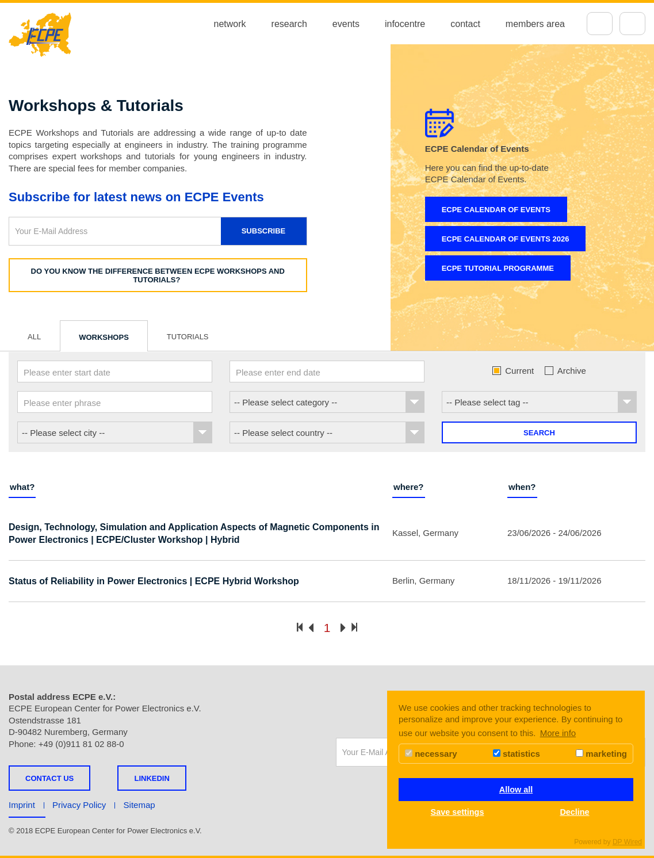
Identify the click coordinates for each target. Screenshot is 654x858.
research (289, 24)
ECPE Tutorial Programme (498, 268)
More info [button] (558, 733)
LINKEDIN (151, 778)
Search (539, 432)
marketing (601, 754)
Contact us (49, 778)
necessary (431, 754)
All (34, 336)
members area (535, 24)
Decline (574, 812)
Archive (565, 371)
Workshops (104, 337)
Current (513, 371)
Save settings (457, 812)
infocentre (405, 24)
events (345, 24)
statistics (516, 754)
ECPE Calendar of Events (496, 209)
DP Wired (627, 842)
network (230, 24)
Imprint (22, 805)
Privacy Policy (79, 805)
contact (465, 24)
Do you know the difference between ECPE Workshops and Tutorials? (158, 275)
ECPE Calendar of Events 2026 (505, 239)
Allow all (516, 789)
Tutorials (188, 336)
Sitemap (139, 805)
